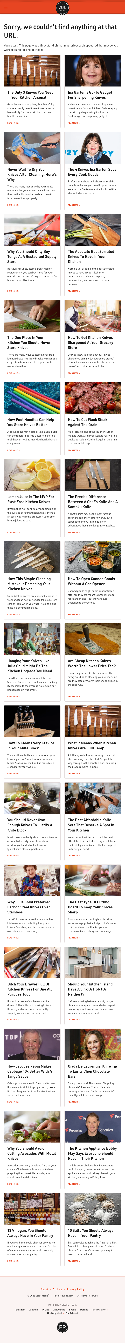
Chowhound (59, 1310)
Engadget (20, 1310)
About (44, 1289)
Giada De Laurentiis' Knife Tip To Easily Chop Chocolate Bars (92, 1071)
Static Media (42, 1295)
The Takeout (72, 1313)
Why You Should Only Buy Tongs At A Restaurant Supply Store (32, 256)
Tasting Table (99, 1310)
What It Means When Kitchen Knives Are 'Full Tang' (92, 745)
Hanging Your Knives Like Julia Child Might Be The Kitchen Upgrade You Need (29, 665)
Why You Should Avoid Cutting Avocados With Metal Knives (31, 1153)
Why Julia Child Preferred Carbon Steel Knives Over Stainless (28, 906)
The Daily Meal (54, 1313)
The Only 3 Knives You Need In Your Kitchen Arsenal (30, 95)
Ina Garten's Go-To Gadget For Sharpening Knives (90, 95)
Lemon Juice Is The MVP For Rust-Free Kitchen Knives (30, 499)
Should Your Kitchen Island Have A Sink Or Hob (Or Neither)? (90, 989)
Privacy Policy (75, 1289)
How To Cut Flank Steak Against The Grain (87, 422)
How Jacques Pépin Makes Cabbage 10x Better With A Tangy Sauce (29, 1071)
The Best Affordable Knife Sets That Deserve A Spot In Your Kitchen (91, 824)
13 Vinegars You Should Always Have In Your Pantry (30, 1233)
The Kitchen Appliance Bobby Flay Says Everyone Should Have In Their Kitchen (92, 1153)
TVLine (45, 1310)
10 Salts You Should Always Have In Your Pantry (90, 1233)
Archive (57, 1289)
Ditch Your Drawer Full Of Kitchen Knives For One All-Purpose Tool (30, 989)
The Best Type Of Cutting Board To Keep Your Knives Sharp (90, 906)
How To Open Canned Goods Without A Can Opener (91, 581)
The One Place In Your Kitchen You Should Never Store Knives (29, 342)
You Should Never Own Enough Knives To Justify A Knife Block (29, 824)
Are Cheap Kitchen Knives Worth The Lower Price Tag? (92, 663)
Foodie (72, 1310)
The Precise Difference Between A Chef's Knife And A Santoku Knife (93, 501)
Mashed (84, 1310)
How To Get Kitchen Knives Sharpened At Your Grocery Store (90, 342)
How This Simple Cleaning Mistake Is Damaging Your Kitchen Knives (29, 583)
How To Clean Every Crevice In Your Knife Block (30, 745)
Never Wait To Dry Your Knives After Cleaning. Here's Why (32, 174)
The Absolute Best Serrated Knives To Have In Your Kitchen (91, 256)
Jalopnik (33, 1310)
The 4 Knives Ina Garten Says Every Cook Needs (92, 172)
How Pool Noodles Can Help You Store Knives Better (30, 422)
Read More (12, 123)
